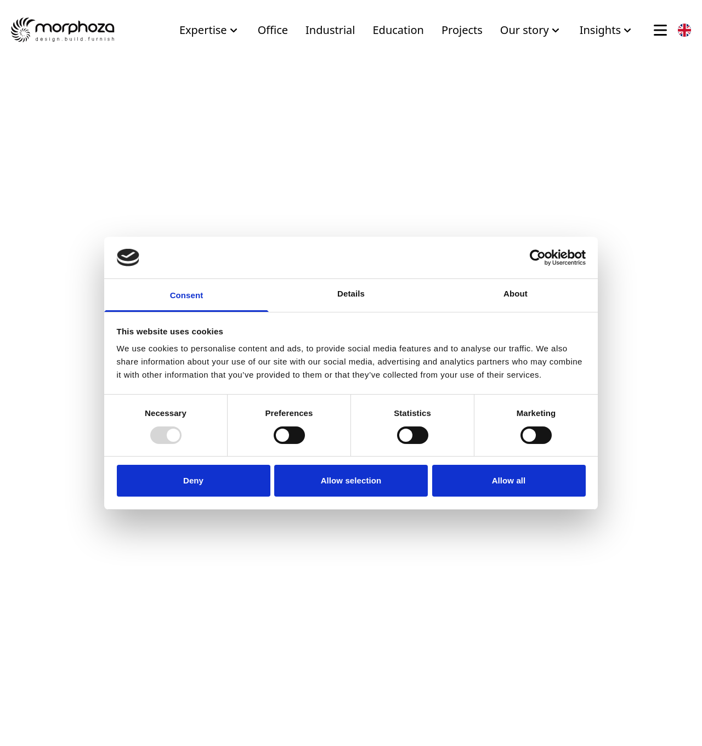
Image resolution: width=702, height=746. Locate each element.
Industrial (330, 29)
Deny (193, 480)
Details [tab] (351, 293)
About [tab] (515, 293)
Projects (462, 29)
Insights (607, 29)
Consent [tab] (186, 295)
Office (273, 29)
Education (397, 29)
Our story (531, 29)
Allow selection (351, 480)
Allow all (509, 480)
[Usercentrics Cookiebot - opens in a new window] (538, 257)
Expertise (209, 29)
